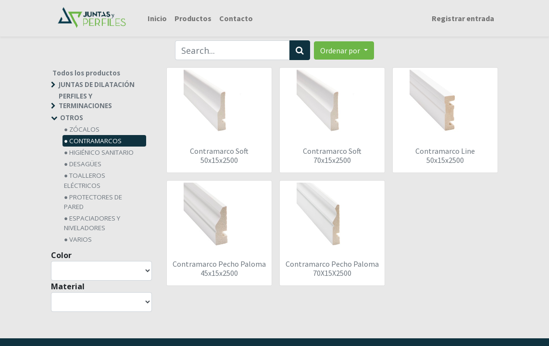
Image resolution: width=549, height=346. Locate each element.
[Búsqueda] (299, 50)
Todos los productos (86, 73)
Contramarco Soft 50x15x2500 (219, 155)
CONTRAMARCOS (95, 140)
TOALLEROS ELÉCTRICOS (84, 180)
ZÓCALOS (84, 129)
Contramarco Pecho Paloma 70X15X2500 (332, 268)
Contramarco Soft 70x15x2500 (332, 155)
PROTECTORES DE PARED (93, 202)
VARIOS (80, 239)
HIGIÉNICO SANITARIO (101, 152)
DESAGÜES (85, 164)
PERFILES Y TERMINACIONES (85, 101)
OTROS (71, 117)
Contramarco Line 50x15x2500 (445, 155)
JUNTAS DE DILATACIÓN (97, 84)
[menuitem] (157, 18)
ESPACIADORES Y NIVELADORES (92, 223)
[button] (344, 50)
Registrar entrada (463, 18)
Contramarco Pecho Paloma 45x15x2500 (219, 268)
